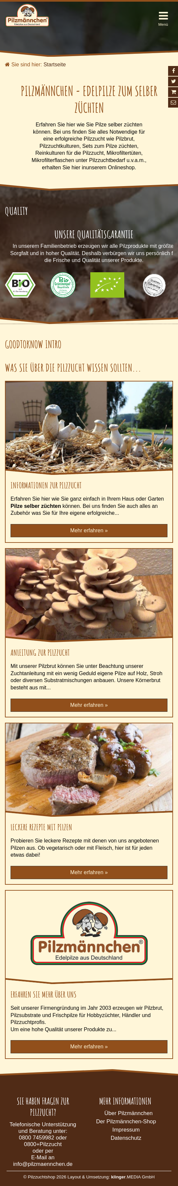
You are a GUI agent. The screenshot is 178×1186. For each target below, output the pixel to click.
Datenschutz (126, 1138)
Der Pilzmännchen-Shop (126, 1121)
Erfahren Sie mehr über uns (43, 994)
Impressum (126, 1130)
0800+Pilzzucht (43, 1144)
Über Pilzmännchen (128, 1113)
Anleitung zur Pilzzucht (40, 652)
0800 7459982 (36, 1138)
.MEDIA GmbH (133, 1176)
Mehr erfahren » (89, 530)
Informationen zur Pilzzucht (46, 485)
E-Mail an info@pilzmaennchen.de (43, 1160)
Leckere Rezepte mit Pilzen (41, 827)
